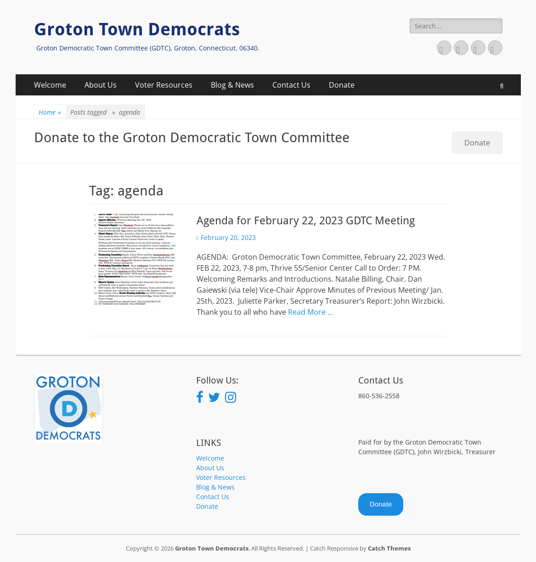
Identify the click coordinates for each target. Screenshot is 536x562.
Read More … (310, 312)
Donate (342, 85)
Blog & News (232, 85)
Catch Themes (389, 548)
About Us (101, 85)
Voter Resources (163, 85)
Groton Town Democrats (137, 29)
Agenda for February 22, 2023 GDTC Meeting (306, 220)
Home (50, 112)
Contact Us (291, 85)
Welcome (50, 85)
